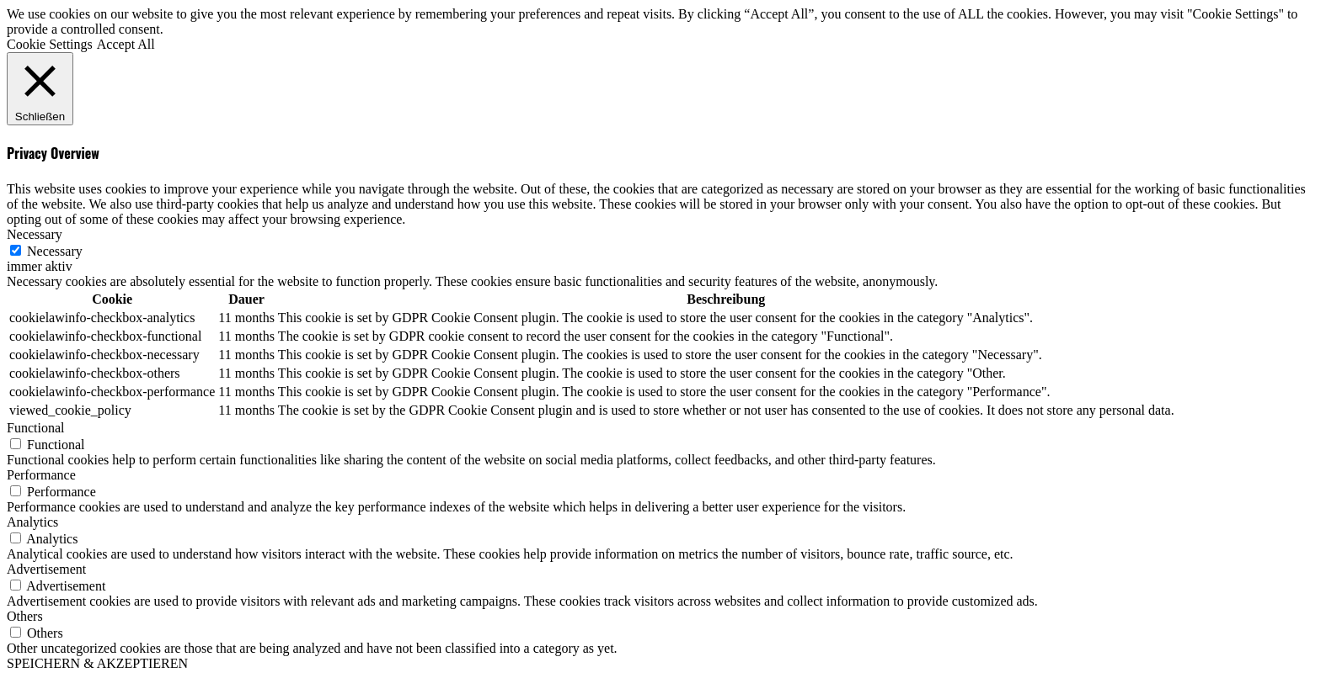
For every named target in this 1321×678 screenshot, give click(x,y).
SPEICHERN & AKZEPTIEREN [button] (97, 663)
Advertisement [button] (46, 569)
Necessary (55, 251)
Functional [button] (35, 428)
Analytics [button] (32, 522)
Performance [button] (41, 475)
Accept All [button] (126, 44)
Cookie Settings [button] (50, 44)
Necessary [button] (34, 234)
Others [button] (25, 616)
